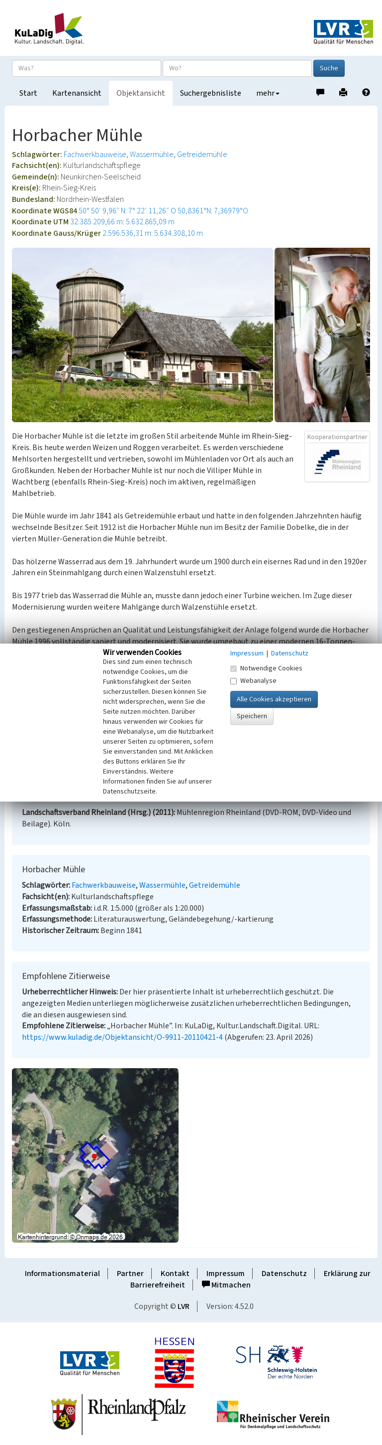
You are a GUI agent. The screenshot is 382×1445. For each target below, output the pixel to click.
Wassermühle (152, 154)
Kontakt (175, 1273)
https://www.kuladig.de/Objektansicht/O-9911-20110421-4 (122, 1037)
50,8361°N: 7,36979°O (213, 210)
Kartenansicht (76, 93)
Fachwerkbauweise (95, 154)
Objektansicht (140, 93)
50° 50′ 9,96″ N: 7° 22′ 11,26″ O (127, 210)
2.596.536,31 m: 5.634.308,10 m (152, 233)
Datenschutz (284, 1273)
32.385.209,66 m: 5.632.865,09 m (122, 221)
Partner (130, 1273)
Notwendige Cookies (266, 668)
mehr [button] (268, 93)
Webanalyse (253, 681)
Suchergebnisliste (210, 93)
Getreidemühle (202, 154)
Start (28, 93)
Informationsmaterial (62, 1273)
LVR (184, 1306)
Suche (329, 68)
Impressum (225, 1273)
